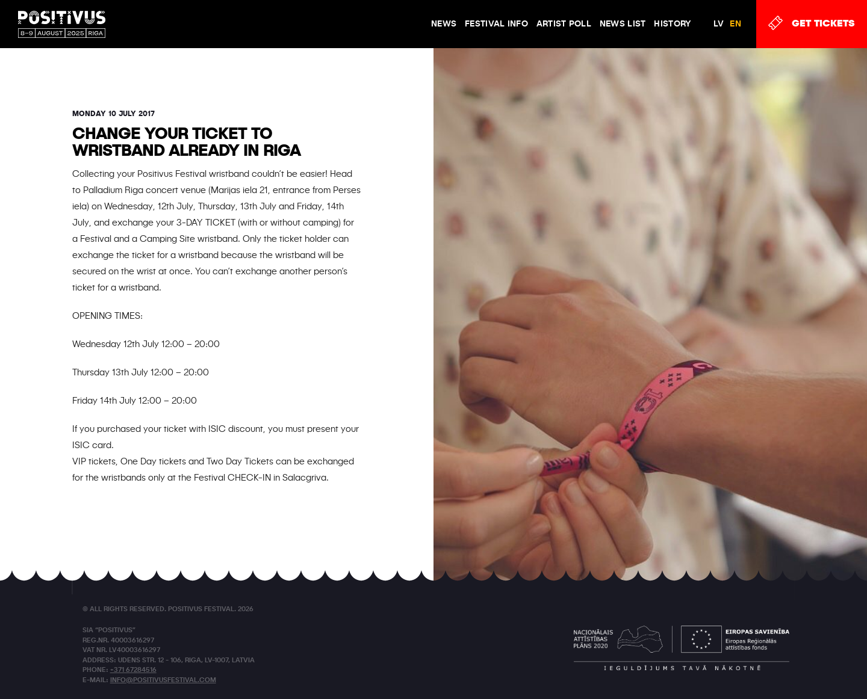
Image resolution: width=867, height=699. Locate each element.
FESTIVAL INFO (496, 24)
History (672, 24)
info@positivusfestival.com (163, 680)
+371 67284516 (133, 670)
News (443, 24)
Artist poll (563, 24)
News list (623, 24)
